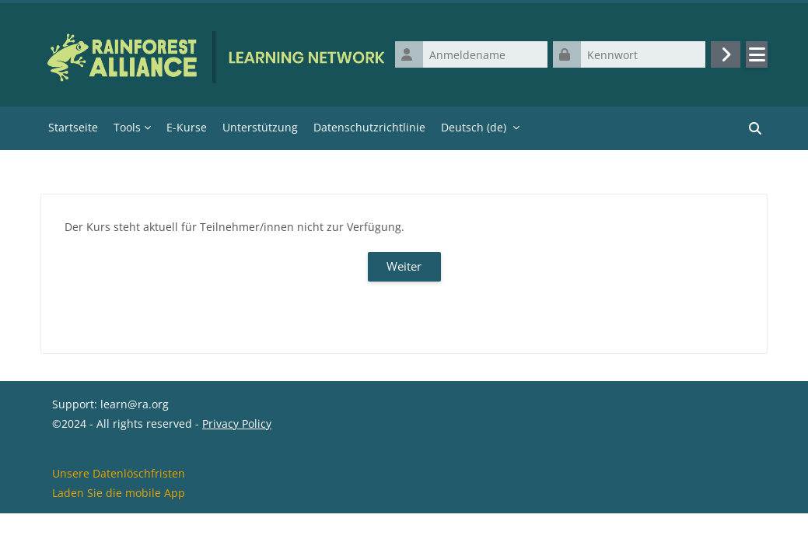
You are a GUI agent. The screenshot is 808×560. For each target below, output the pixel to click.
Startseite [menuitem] (73, 128)
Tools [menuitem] (127, 128)
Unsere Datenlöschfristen (118, 520)
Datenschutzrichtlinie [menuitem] (369, 128)
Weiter (404, 267)
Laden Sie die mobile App (118, 539)
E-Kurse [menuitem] (186, 128)
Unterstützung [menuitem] (260, 128)
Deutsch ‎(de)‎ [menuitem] (473, 128)
